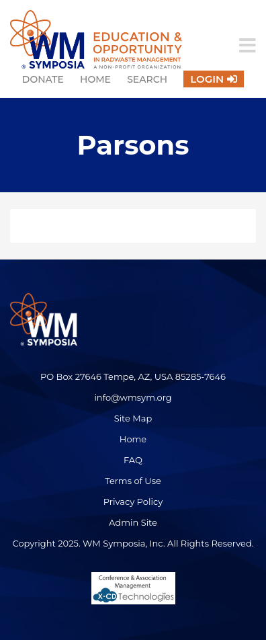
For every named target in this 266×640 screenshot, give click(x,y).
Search (147, 79)
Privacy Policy (133, 501)
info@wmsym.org (132, 397)
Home (95, 79)
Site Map (133, 418)
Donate (43, 79)
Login (207, 79)
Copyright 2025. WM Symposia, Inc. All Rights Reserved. (132, 543)
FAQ (133, 459)
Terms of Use (133, 480)
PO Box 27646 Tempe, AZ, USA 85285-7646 (133, 376)
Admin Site (133, 522)
